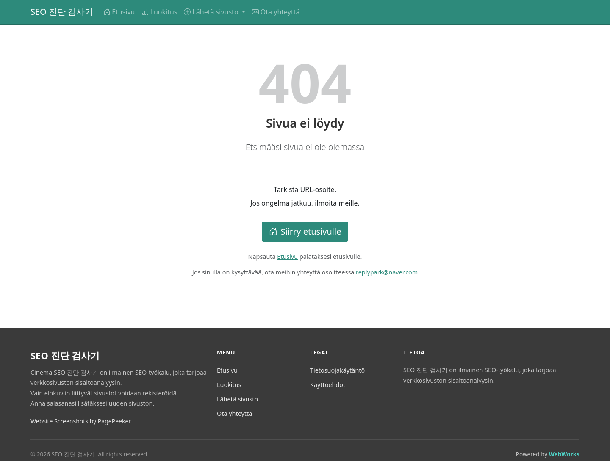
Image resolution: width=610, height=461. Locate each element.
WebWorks (564, 454)
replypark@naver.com (387, 272)
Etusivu (119, 11)
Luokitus (159, 11)
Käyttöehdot (327, 385)
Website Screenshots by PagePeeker (80, 421)
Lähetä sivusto (237, 399)
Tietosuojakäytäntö (337, 370)
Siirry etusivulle (305, 231)
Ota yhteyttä (276, 11)
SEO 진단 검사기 (61, 11)
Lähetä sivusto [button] (212, 11)
